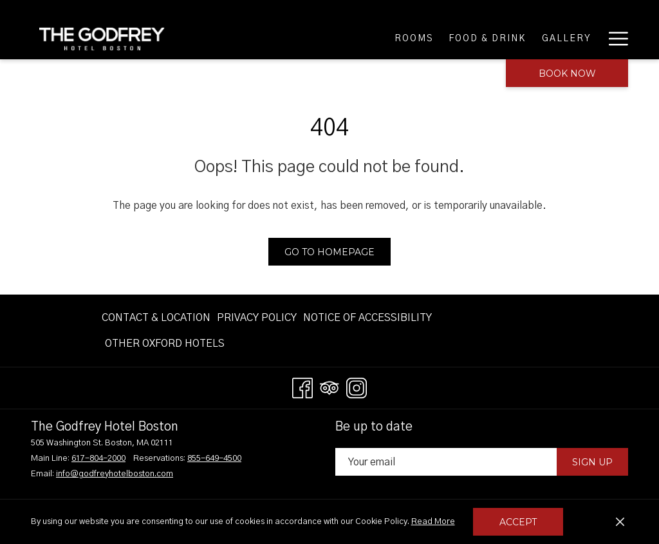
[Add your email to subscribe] (446, 462)
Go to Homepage (329, 252)
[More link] (613, 38)
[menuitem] (356, 38)
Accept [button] (518, 522)
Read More (434, 523)
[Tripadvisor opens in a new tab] (329, 386)
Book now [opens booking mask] (567, 73)
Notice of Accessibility (367, 318)
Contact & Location (156, 318)
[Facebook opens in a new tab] (302, 386)
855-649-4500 (214, 458)
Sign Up (592, 462)
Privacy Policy (257, 318)
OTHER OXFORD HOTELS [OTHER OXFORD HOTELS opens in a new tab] (165, 345)
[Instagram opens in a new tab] (356, 386)
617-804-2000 (98, 458)
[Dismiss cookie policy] (620, 522)
